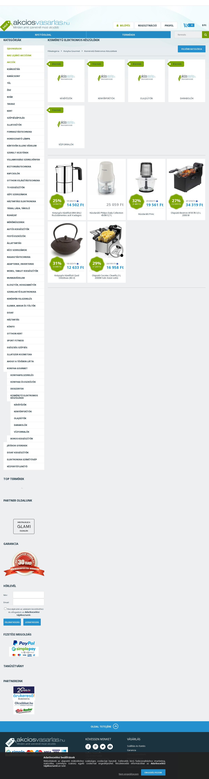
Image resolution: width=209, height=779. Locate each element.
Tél (9, 83)
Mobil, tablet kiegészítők (22, 270)
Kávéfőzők (20, 404)
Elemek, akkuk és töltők (21, 305)
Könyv (11, 326)
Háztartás (13, 319)
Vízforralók (21, 431)
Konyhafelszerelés (21, 375)
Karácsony (13, 76)
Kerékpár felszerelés (19, 298)
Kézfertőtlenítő (17, 466)
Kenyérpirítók (23, 411)
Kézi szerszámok (17, 250)
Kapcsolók (13, 173)
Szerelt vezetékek (17, 152)
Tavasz (11, 103)
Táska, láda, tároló (18, 208)
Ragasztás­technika (18, 257)
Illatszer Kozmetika (19, 354)
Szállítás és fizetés (136, 746)
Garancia (131, 750)
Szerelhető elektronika (21, 291)
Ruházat (12, 215)
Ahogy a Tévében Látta (20, 361)
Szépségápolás (16, 117)
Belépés (125, 25)
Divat (10, 312)
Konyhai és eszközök (23, 381)
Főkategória (53, 51)
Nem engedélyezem (129, 774)
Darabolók (20, 425)
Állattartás (14, 243)
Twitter (103, 746)
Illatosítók (14, 124)
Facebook (88, 746)
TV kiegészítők (16, 187)
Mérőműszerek (15, 222)
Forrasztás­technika (19, 131)
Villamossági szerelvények (23, 159)
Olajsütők (20, 418)
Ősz (9, 90)
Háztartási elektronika (21, 201)
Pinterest (95, 746)
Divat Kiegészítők (18, 452)
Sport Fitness (15, 340)
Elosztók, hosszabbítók (21, 284)
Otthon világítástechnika (23, 180)
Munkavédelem (16, 277)
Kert (9, 110)
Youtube (110, 746)
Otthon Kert (14, 333)
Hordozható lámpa (18, 138)
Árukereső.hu (23, 699)
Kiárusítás (13, 69)
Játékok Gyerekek (17, 445)
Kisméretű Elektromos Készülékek (24, 396)
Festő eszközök (16, 236)
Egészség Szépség (17, 347)
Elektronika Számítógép (22, 459)
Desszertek (17, 388)
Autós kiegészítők (18, 229)
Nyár (10, 97)
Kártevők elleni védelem (22, 145)
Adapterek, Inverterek (20, 264)
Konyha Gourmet (17, 368)
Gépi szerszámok (17, 194)
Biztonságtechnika (19, 166)
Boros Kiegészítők (21, 438)
